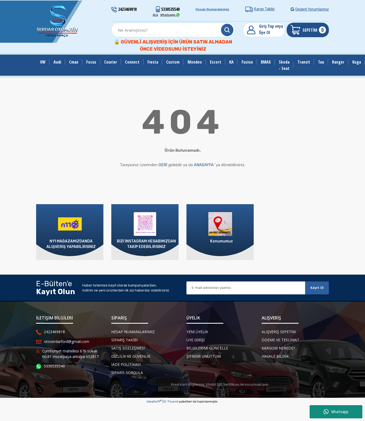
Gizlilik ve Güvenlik (130, 356)
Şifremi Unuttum (203, 356)
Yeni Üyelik (197, 331)
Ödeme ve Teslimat (280, 339)
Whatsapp (336, 412)
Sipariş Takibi (124, 339)
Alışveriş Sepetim (279, 331)
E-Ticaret (171, 401)
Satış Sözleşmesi (128, 348)
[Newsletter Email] (245, 287)
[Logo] (57, 21)
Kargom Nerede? (278, 348)
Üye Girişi (195, 339)
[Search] (173, 30)
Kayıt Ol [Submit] (317, 288)
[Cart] (308, 30)
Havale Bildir (275, 356)
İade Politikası (126, 364)
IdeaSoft (154, 401)
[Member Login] (264, 30)
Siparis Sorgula (127, 372)
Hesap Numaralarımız (212, 9)
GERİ (163, 164)
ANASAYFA (204, 164)
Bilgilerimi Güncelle (207, 348)
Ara (155, 15)
